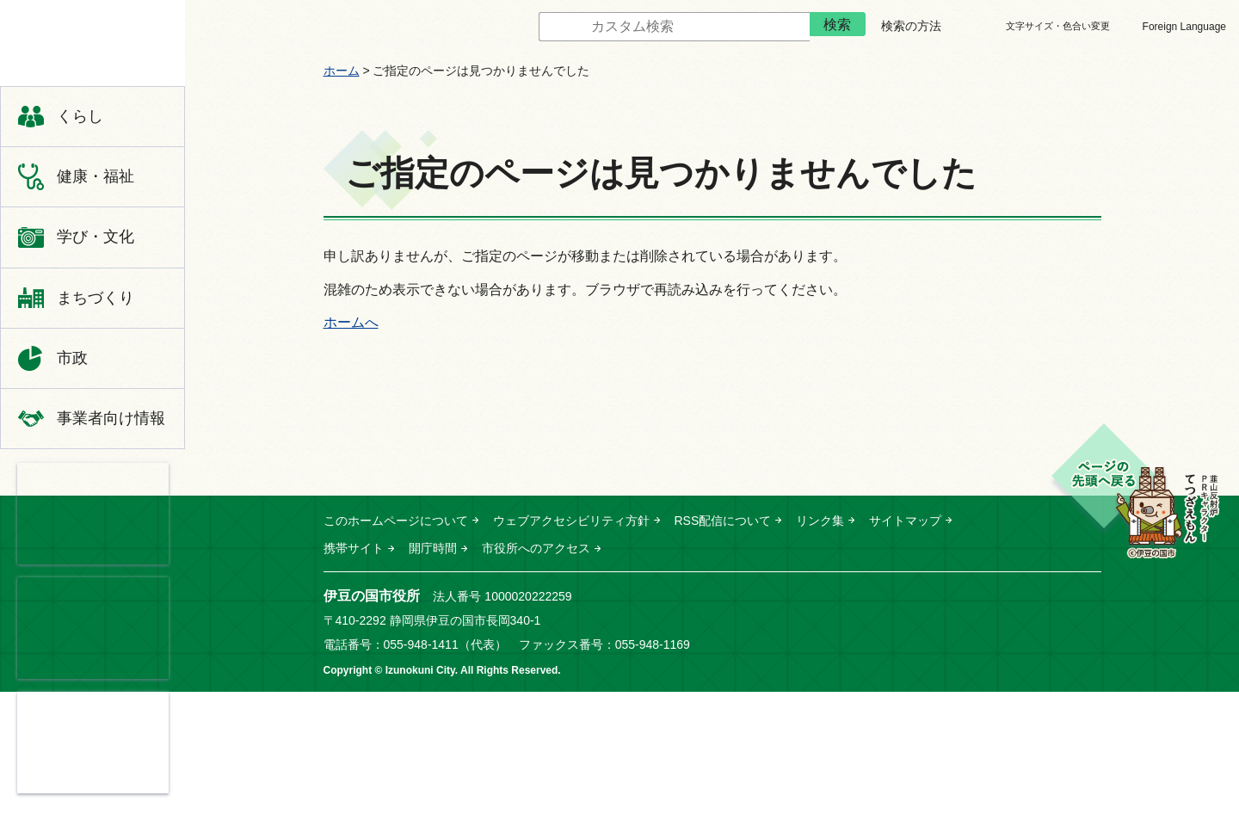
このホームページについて (396, 520)
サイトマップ (905, 520)
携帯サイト (354, 548)
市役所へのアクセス (536, 548)
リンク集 (820, 520)
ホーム (342, 70)
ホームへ (351, 322)
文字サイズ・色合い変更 (1058, 26)
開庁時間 (433, 548)
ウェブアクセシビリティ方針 (571, 520)
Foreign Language (1184, 27)
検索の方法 (911, 26)
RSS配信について (723, 520)
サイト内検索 (525, 27)
